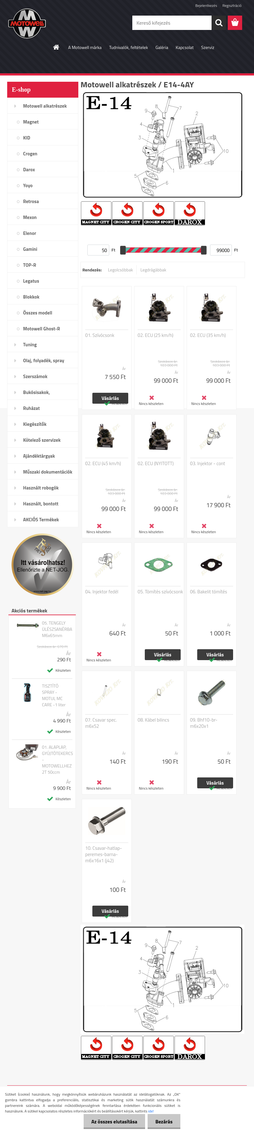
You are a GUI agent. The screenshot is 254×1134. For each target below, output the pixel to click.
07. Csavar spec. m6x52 (101, 723)
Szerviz (207, 47)
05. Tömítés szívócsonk (160, 592)
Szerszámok (35, 376)
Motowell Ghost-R (41, 328)
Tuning (30, 344)
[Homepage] (56, 47)
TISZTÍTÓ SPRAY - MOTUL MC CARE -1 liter (54, 695)
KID (26, 137)
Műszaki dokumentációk (47, 471)
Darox (29, 169)
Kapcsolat (185, 47)
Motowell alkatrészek (45, 106)
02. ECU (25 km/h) (155, 335)
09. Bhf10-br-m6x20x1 (203, 723)
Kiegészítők (34, 424)
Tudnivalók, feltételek (128, 47)
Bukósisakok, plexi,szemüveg (38, 394)
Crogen (30, 153)
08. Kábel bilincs (153, 720)
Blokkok (31, 296)
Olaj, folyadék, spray (43, 360)
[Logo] (50, 23)
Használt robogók (41, 487)
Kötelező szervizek (42, 440)
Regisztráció (232, 5)
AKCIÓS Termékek (41, 519)
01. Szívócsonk (99, 335)
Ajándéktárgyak (39, 456)
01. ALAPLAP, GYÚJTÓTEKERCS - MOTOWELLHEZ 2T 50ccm (57, 759)
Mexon (30, 217)
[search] (219, 23)
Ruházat (31, 408)
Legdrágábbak (153, 269)
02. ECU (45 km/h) (103, 463)
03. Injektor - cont (207, 463)
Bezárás (164, 1121)
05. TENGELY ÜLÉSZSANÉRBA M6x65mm (57, 629)
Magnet (31, 121)
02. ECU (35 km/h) (208, 335)
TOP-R (29, 265)
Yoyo (28, 185)
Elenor (29, 233)
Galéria (161, 47)
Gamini (30, 249)
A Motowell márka (84, 47)
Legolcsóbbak (120, 269)
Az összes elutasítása (114, 1121)
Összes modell (37, 312)
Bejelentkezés (206, 5)
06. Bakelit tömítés (208, 592)
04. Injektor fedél (101, 592)
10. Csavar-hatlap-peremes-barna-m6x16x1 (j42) (103, 854)
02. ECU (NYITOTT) (155, 463)
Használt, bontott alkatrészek (40, 505)
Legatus (31, 281)
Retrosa (31, 201)
